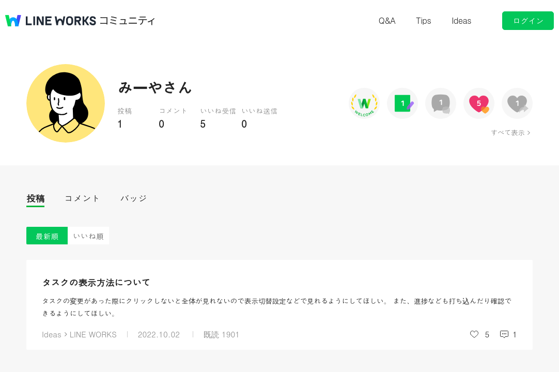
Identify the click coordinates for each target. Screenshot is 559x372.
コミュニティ (127, 20)
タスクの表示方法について (96, 282)
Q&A (387, 20)
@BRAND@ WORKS (50, 20)
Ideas (461, 20)
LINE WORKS (93, 334)
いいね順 (88, 235)
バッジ (133, 198)
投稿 (35, 198)
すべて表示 (507, 132)
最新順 (47, 235)
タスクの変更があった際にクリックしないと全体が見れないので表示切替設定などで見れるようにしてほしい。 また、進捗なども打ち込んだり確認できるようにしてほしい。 (276, 307)
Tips (423, 20)
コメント (82, 198)
